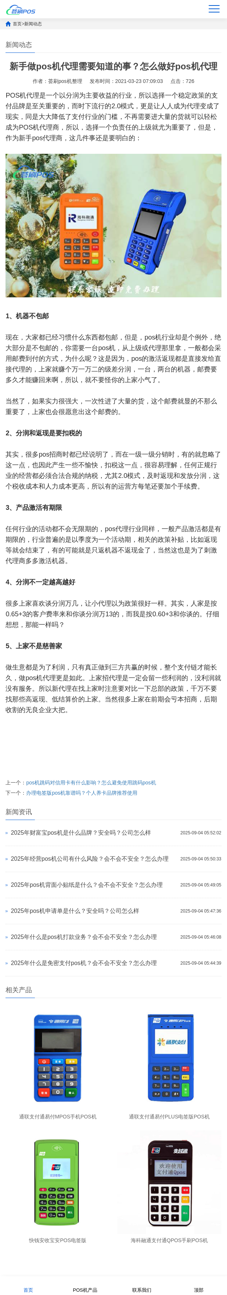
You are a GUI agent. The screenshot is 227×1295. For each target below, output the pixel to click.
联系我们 (141, 1285)
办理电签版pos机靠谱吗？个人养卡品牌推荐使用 (81, 793)
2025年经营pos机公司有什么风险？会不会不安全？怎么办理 (89, 859)
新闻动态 (33, 23)
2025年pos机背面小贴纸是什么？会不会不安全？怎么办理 (86, 885)
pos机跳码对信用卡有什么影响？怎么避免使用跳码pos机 (91, 783)
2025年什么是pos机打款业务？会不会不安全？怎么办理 (83, 937)
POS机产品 (85, 1285)
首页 (17, 23)
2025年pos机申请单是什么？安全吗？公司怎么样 (75, 911)
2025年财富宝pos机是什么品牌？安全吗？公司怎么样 (81, 833)
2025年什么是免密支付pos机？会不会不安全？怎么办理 (83, 963)
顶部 (198, 1285)
